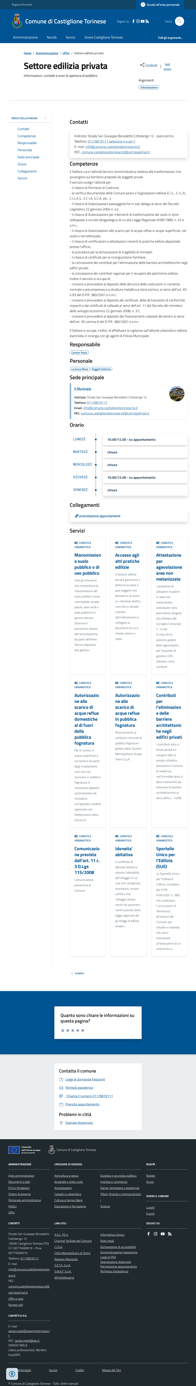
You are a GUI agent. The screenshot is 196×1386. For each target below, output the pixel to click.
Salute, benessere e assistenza (119, 1188)
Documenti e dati (19, 1181)
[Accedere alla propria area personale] (160, 4)
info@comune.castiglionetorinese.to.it (112, 146)
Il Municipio (82, 388)
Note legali (107, 1240)
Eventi (150, 1213)
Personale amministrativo (24, 1200)
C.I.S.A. (58, 1247)
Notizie (150, 1175)
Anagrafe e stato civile (68, 1181)
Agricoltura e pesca (66, 1175)
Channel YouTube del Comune (73, 1240)
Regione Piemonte (22, 4)
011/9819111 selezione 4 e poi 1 (111, 141)
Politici (12, 1206)
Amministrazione (25, 37)
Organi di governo (19, 1194)
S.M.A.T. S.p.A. (63, 1271)
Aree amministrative (21, 1175)
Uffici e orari (15, 1298)
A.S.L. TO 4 (61, 1234)
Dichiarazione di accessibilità (118, 1247)
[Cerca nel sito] (178, 21)
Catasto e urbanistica (82, 545)
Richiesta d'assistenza (114, 1271)
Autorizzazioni (63, 1188)
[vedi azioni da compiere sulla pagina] (165, 66)
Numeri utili (15, 1304)
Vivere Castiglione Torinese (103, 37)
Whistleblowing (64, 1277)
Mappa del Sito (111, 1370)
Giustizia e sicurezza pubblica (118, 1175)
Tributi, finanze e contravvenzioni (120, 1197)
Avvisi (150, 1181)
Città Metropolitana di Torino (72, 1253)
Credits (79, 1370)
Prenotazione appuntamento (118, 1266)
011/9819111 (97, 402)
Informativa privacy (112, 1234)
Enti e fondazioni (19, 1188)
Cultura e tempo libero (68, 1200)
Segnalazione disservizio (115, 1262)
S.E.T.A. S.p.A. (62, 1265)
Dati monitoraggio (19, 1370)
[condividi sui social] (148, 65)
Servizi (70, 37)
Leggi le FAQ (108, 1257)
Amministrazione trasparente (118, 1252)
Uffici (66, 53)
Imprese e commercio (113, 1181)
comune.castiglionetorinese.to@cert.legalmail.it (116, 152)
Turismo (105, 1206)
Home (27, 53)
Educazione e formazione (70, 1206)
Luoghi (150, 1207)
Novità (51, 37)
